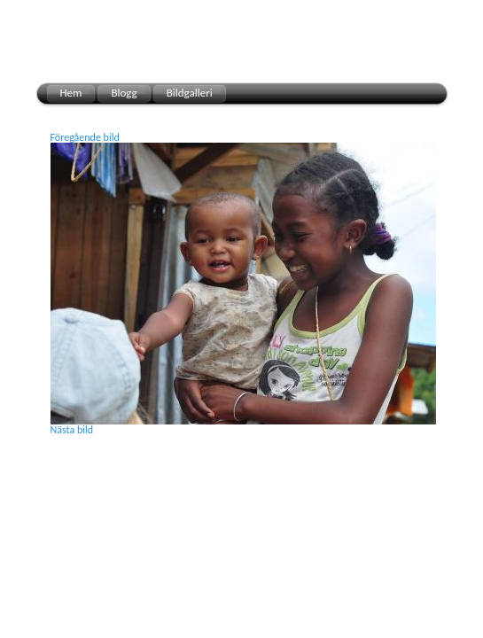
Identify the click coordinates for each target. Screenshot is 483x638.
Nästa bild (72, 430)
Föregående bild (85, 137)
